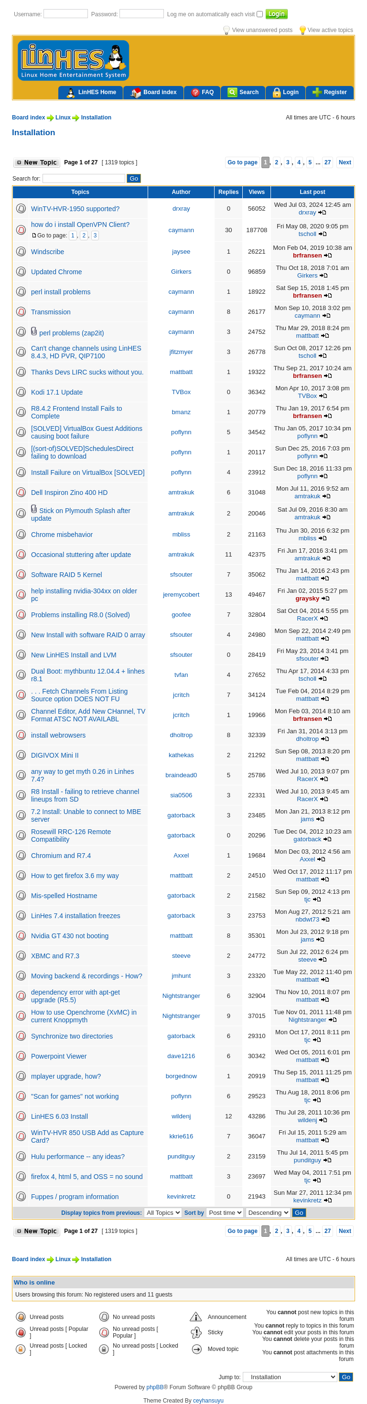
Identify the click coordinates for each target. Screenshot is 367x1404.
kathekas (181, 755)
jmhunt (181, 975)
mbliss (181, 534)
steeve (181, 955)
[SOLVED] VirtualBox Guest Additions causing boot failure (86, 432)
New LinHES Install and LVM (74, 655)
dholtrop (181, 735)
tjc (307, 899)
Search (243, 92)
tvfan (181, 674)
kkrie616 (181, 1136)
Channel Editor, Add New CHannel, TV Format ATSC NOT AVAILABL (88, 715)
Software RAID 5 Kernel (66, 575)
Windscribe (47, 252)
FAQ (202, 92)
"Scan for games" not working (75, 1096)
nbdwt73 (307, 919)
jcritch (181, 694)
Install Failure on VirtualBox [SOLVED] (88, 472)
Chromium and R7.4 (61, 855)
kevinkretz (181, 1196)
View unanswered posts (257, 30)
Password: (105, 14)
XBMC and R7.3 (55, 956)
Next (345, 162)
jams (307, 819)
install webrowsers (58, 735)
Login (285, 92)
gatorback (181, 815)
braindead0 (181, 775)
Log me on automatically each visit (212, 14)
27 (327, 162)
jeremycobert (181, 594)
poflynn (181, 432)
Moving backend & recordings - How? (86, 976)
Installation (96, 117)
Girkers (181, 271)
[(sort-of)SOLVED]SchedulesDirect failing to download (82, 452)
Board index (153, 93)
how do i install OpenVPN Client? (80, 224)
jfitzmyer (181, 351)
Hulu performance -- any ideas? (78, 1156)
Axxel (181, 855)
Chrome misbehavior (62, 534)
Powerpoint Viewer (58, 1056)
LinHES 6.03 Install (59, 1116)
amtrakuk (181, 492)
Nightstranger (181, 995)
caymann (181, 230)
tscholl (307, 233)
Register (330, 92)
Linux (63, 117)
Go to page (242, 162)
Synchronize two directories (72, 1036)
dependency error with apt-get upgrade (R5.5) (75, 996)
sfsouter (181, 574)
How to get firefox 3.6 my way (75, 875)
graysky (307, 598)
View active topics (326, 30)
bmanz (181, 412)
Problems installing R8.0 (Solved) (80, 615)
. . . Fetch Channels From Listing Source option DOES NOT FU (79, 695)
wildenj (181, 1116)
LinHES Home (90, 93)
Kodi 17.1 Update (57, 392)
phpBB (154, 1387)
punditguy (181, 1156)
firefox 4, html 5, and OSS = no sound (87, 1176)
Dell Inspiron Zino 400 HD (69, 492)
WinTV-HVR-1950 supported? (75, 209)
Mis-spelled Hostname (64, 896)
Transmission (51, 312)
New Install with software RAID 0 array (88, 635)
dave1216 (181, 1056)
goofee (181, 614)
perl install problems (61, 292)
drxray (181, 208)
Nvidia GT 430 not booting (69, 936)
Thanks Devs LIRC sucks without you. (87, 372)
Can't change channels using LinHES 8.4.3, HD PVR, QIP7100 (86, 352)
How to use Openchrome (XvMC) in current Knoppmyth (84, 1016)
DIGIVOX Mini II (55, 755)
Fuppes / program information (75, 1196)
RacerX (307, 618)
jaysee (181, 251)
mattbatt (307, 335)
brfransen (307, 255)
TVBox (181, 392)
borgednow (181, 1076)
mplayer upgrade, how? (66, 1076)
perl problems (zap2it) (71, 333)
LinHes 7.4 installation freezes (75, 916)
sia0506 (181, 795)
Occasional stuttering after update (81, 554)
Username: (28, 14)
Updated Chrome (56, 272)
